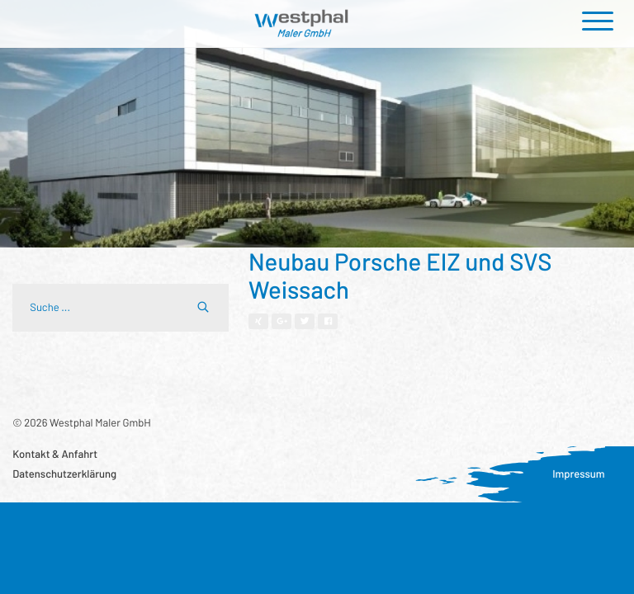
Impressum (578, 473)
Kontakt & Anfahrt (54, 453)
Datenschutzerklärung (64, 473)
